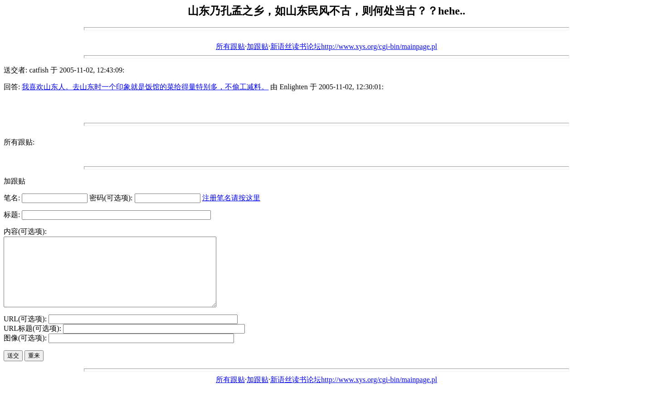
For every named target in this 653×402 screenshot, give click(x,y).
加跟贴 (257, 46)
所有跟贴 (230, 46)
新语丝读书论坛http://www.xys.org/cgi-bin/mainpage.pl (353, 46)
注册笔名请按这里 (231, 198)
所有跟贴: (19, 142)
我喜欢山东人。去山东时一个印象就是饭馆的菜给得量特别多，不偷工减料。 (145, 87)
